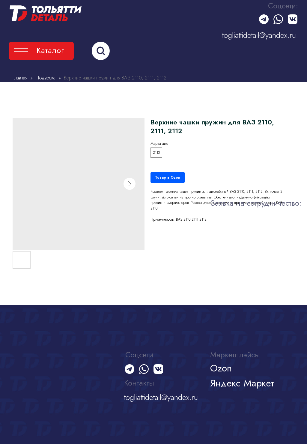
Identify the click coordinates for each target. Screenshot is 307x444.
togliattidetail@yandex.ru (259, 35)
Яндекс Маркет (242, 383)
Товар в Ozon (167, 177)
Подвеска (46, 77)
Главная (20, 77)
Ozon (221, 368)
